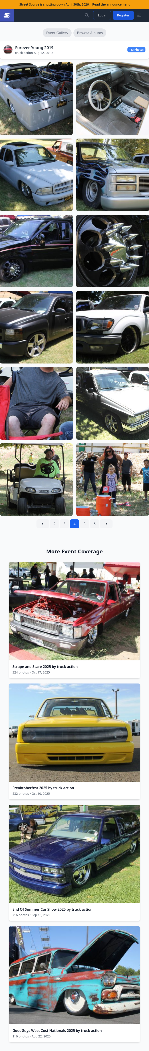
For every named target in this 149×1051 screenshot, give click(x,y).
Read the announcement (111, 4)
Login (102, 15)
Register (123, 15)
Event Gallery (57, 32)
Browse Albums (90, 32)
